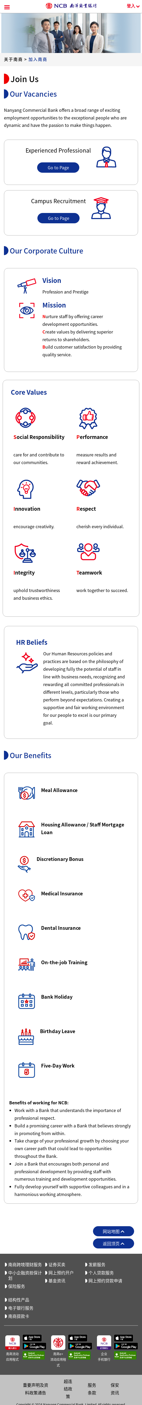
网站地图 (113, 1231)
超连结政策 (68, 1389)
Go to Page (58, 167)
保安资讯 (115, 1389)
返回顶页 (113, 1243)
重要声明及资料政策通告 (35, 1389)
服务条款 (92, 1389)
